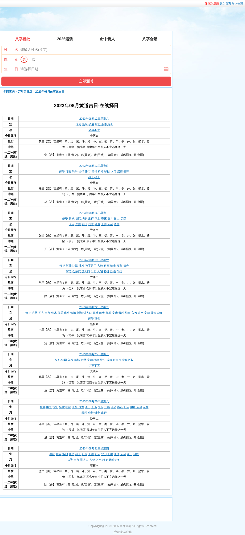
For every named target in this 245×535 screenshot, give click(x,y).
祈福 (100, 171)
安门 (84, 224)
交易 (100, 407)
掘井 (110, 218)
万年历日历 (25, 91)
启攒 (120, 171)
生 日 (11, 69)
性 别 (11, 59)
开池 (116, 454)
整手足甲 (91, 265)
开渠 (110, 454)
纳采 (75, 171)
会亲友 (76, 271)
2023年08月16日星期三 (94, 213)
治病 (85, 124)
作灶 (119, 271)
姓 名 (11, 50)
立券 (107, 407)
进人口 (86, 271)
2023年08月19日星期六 (94, 260)
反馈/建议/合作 (122, 532)
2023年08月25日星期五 (94, 354)
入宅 (113, 171)
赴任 (113, 271)
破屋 (91, 124)
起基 (108, 312)
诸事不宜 (94, 130)
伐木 (91, 224)
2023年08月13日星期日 (94, 165)
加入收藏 (237, 3)
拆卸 (80, 312)
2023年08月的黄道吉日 (49, 91)
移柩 (107, 265)
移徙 (107, 171)
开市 (87, 171)
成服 (160, 312)
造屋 (116, 224)
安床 (104, 218)
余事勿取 (107, 124)
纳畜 (128, 312)
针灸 (97, 412)
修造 (97, 224)
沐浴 (78, 124)
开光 (41, 312)
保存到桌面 (212, 3)
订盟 (68, 171)
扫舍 (126, 265)
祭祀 (94, 171)
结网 (64, 360)
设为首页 (225, 3)
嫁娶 (62, 171)
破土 (97, 177)
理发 (81, 265)
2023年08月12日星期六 (94, 118)
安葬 (126, 171)
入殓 (110, 224)
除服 (153, 312)
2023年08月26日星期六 (94, 401)
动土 (91, 177)
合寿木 (117, 360)
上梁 (104, 224)
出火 (67, 312)
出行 (81, 171)
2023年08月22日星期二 (94, 307)
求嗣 (84, 218)
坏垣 (98, 124)
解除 (69, 265)
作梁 (78, 224)
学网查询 (9, 91)
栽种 (121, 312)
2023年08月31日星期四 (94, 448)
